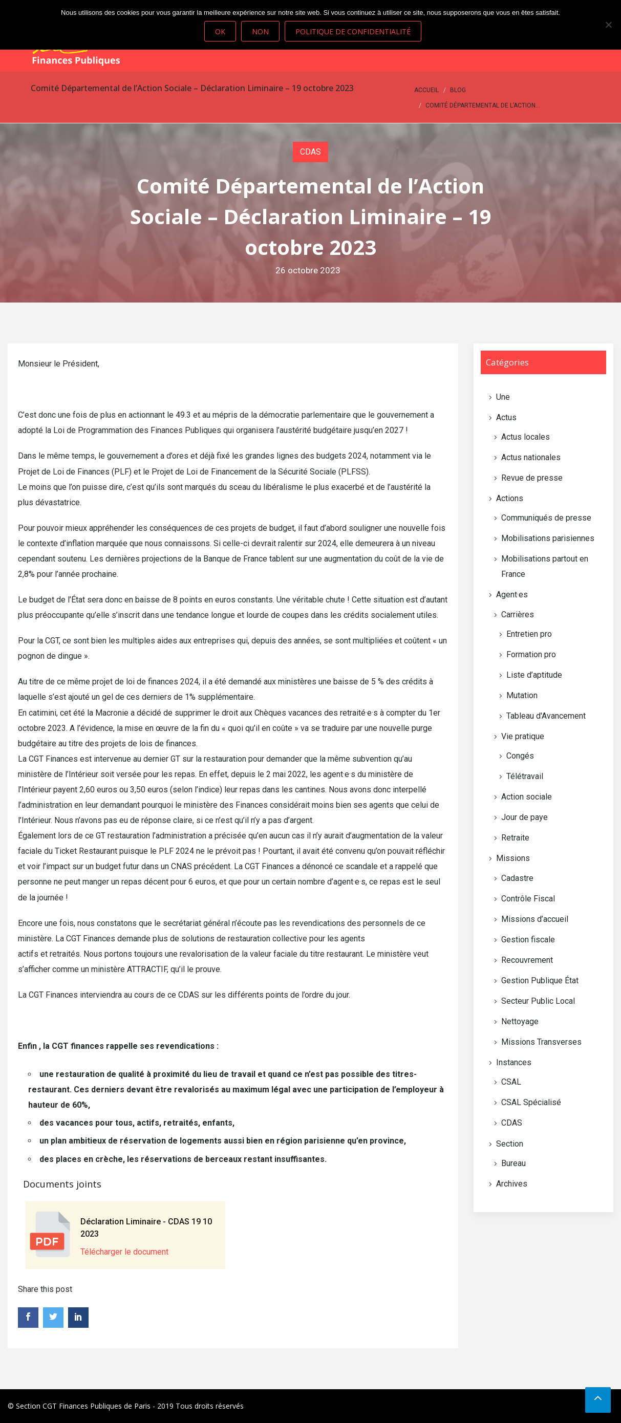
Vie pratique (522, 736)
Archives (511, 1184)
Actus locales (525, 437)
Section (509, 1144)
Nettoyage (520, 1021)
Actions (509, 498)
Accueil (426, 90)
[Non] (608, 24)
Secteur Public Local (538, 1001)
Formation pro (531, 654)
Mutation (522, 695)
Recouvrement (527, 960)
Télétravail (524, 776)
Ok (221, 31)
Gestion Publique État (540, 980)
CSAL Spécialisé (531, 1102)
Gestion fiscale (528, 939)
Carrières (517, 614)
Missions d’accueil (534, 919)
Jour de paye (524, 817)
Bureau (513, 1163)
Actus (506, 417)
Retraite (515, 838)
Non (260, 31)
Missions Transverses (541, 1042)
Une (503, 397)
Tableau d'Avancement (546, 716)
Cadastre (517, 878)
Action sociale (526, 797)
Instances (513, 1062)
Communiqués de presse (546, 518)
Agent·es (512, 594)
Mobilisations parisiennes (547, 538)
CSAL (511, 1082)
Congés (520, 756)
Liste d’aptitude (534, 675)
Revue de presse (532, 478)
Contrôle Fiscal (528, 898)
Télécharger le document (124, 1252)
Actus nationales (531, 457)
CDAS (310, 152)
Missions (513, 858)
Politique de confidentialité (353, 31)
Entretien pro (529, 634)
